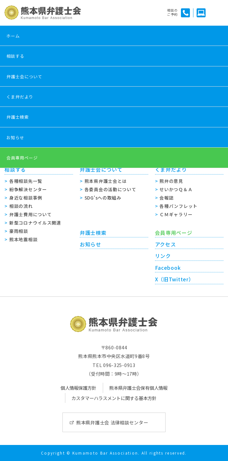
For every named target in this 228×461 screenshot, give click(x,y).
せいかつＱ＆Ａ (175, 189)
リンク (163, 256)
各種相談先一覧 (25, 181)
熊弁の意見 (171, 181)
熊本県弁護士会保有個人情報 (138, 387)
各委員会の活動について (110, 189)
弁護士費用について (30, 214)
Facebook (168, 267)
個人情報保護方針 (78, 387)
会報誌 (166, 197)
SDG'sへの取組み (103, 197)
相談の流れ (21, 206)
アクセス (165, 244)
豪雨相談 (18, 231)
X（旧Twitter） (174, 279)
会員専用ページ (22, 158)
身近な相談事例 (25, 197)
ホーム (13, 36)
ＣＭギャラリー (175, 214)
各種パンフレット (178, 206)
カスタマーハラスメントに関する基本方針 (114, 398)
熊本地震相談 (23, 239)
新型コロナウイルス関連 (35, 222)
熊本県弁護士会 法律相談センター (112, 422)
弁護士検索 (17, 117)
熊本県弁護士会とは (106, 181)
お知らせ (15, 137)
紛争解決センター (28, 189)
